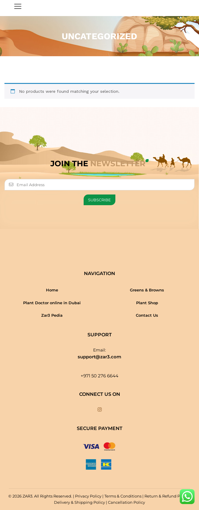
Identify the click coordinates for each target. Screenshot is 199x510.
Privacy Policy (88, 496)
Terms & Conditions (122, 496)
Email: (99, 350)
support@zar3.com (99, 357)
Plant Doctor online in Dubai (52, 302)
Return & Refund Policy (166, 496)
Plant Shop (147, 302)
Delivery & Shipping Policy (79, 502)
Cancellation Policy (126, 502)
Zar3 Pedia (52, 315)
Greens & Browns (147, 290)
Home (52, 290)
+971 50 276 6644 (99, 376)
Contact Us (147, 315)
